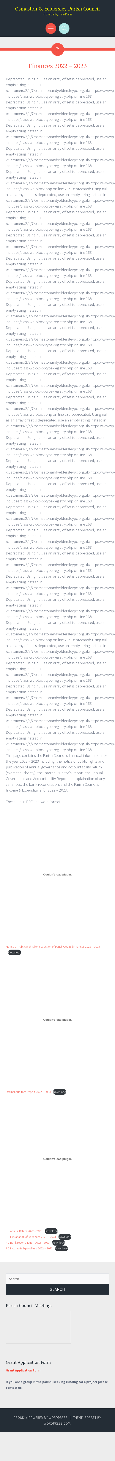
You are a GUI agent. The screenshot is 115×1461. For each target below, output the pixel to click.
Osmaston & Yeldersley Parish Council (57, 8)
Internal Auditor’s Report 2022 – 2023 (28, 1092)
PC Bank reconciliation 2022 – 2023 (28, 1242)
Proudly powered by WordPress (41, 1418)
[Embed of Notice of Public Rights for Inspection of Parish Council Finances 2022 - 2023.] (57, 874)
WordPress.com (57, 1423)
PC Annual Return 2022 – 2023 (24, 1231)
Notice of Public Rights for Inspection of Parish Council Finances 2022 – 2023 (53, 947)
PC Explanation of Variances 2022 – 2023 (31, 1237)
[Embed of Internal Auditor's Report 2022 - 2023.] (57, 1019)
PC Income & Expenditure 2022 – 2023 (29, 1248)
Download (14, 952)
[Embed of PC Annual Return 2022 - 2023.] (57, 1159)
